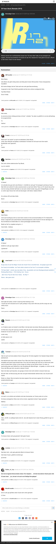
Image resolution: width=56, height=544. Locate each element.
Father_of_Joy (9, 469)
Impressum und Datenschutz (10, 534)
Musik (7, 5)
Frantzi (7, 135)
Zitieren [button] (48, 63)
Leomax (7, 448)
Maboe (7, 392)
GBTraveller (9, 75)
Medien (3, 5)
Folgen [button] (43, 63)
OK (47, 538)
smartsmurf (9, 260)
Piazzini (7, 320)
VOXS (7, 211)
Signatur (4, 171)
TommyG (8, 351)
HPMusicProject (10, 413)
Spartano (8, 159)
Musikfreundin (9, 488)
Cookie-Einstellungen (34, 538)
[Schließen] (52, 522)
